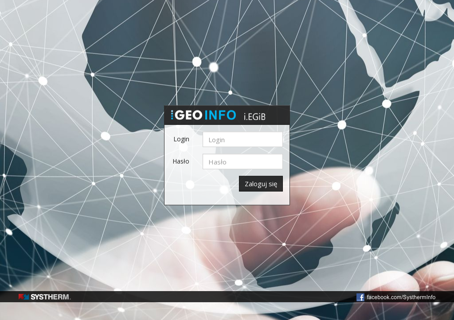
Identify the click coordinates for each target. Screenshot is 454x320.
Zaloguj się (261, 183)
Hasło (180, 161)
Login (181, 139)
